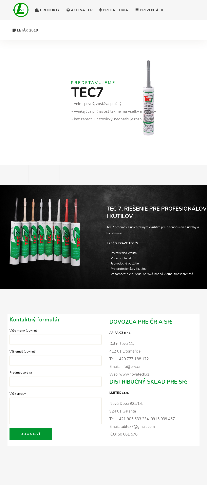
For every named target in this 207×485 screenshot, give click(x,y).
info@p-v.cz (130, 366)
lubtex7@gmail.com (138, 426)
